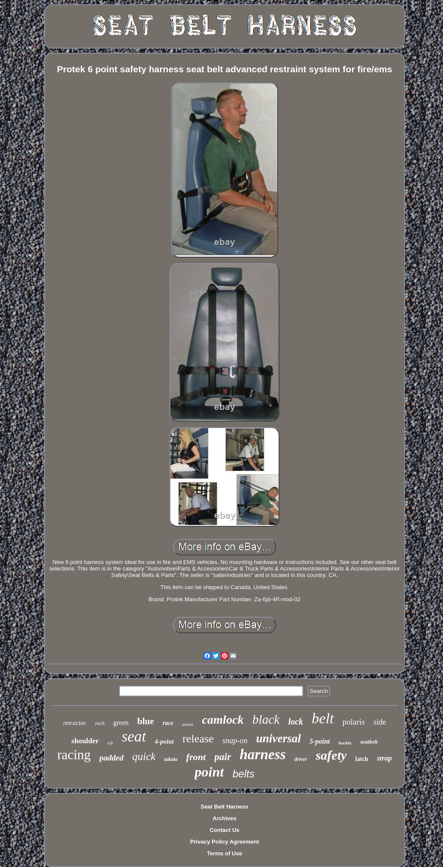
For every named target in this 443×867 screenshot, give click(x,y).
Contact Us (225, 830)
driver (300, 759)
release (198, 738)
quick (144, 756)
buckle (345, 742)
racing (73, 754)
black (265, 719)
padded (112, 757)
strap (384, 758)
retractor (75, 722)
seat (134, 736)
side (379, 722)
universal (278, 738)
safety (331, 755)
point (209, 772)
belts (243, 774)
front (195, 756)
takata (171, 759)
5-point (319, 741)
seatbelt (369, 741)
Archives (225, 818)
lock (295, 721)
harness (263, 754)
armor (187, 724)
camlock (223, 719)
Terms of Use (224, 853)
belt (323, 718)
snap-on (234, 740)
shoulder (85, 741)
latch (361, 759)
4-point (164, 741)
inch (99, 723)
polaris (354, 721)
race (168, 723)
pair (223, 756)
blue (145, 721)
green (121, 722)
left (110, 743)
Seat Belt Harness (225, 806)
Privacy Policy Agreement (224, 841)
